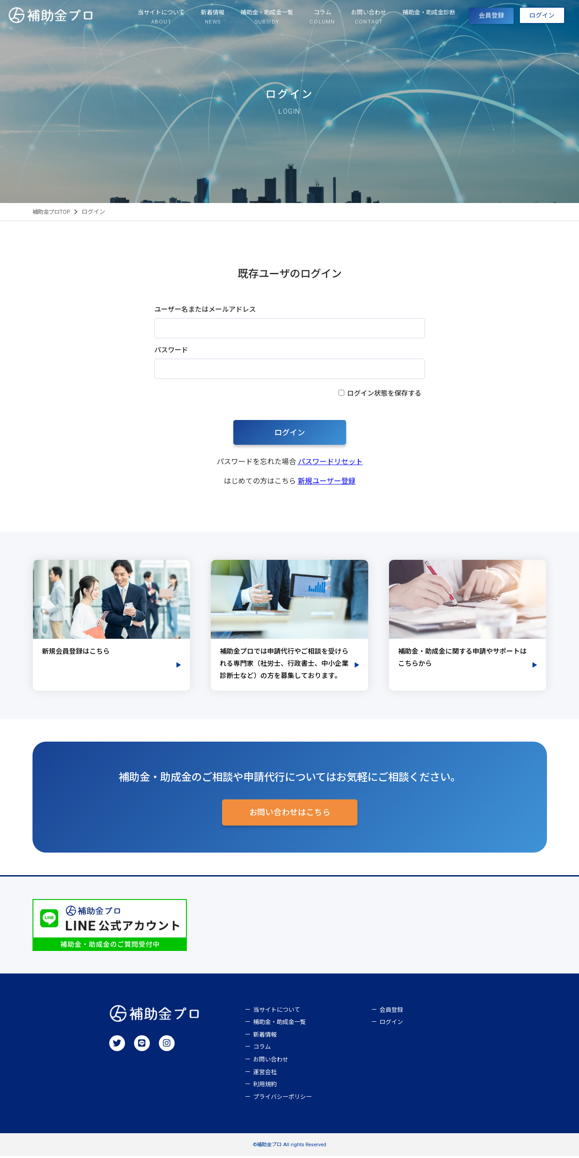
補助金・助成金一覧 (279, 1024)
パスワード (171, 350)
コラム (262, 1049)
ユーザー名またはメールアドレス (205, 309)
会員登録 (475, 18)
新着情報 (265, 1036)
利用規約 (265, 1086)
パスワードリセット (330, 461)
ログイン (482, 36)
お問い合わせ (270, 1061)
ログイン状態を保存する (384, 393)
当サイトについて (276, 1011)
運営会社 (265, 1073)
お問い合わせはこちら (290, 814)
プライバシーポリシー (282, 1098)
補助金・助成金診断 (406, 17)
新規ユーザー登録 (327, 481)
